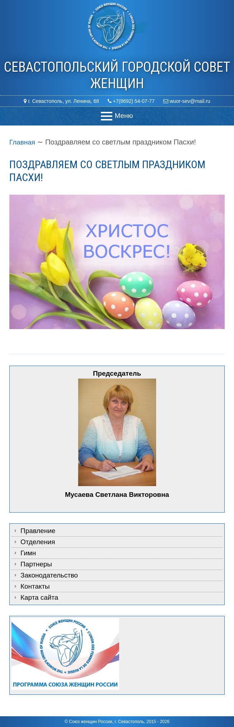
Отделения (38, 542)
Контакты (35, 586)
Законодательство (50, 575)
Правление (38, 531)
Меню (124, 115)
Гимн (28, 553)
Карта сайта (40, 598)
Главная (23, 142)
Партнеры (37, 564)
